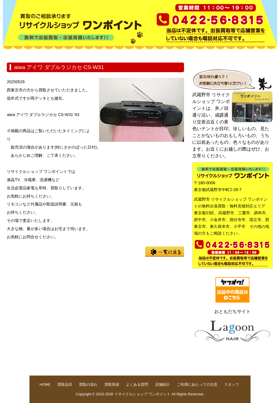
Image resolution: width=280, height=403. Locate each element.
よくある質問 (166, 54)
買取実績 (130, 54)
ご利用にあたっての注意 (197, 384)
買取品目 (57, 54)
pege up (235, 365)
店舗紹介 (202, 54)
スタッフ (231, 384)
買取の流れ (93, 54)
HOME (21, 54)
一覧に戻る (164, 251)
